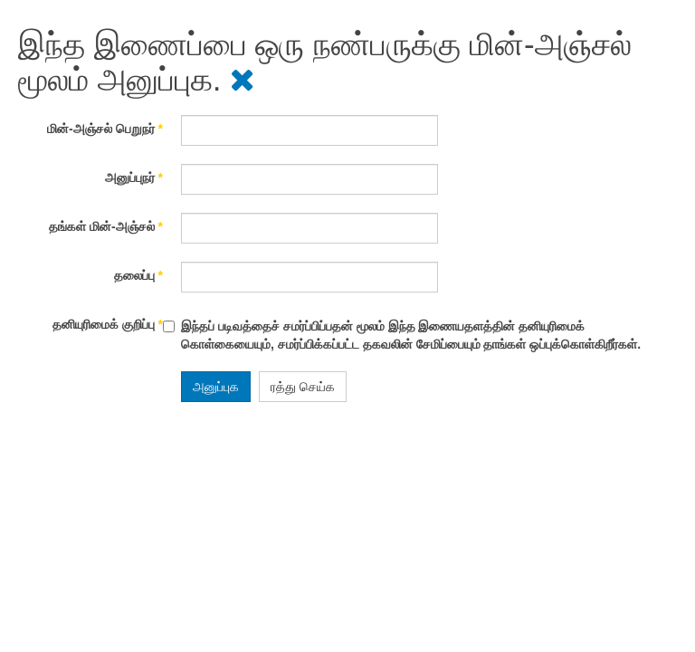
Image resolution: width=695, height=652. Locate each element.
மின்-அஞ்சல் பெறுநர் (105, 128)
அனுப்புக (216, 386)
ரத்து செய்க (303, 386)
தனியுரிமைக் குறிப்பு (107, 324)
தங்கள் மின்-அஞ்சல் (106, 226)
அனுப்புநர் (134, 177)
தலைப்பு (138, 275)
